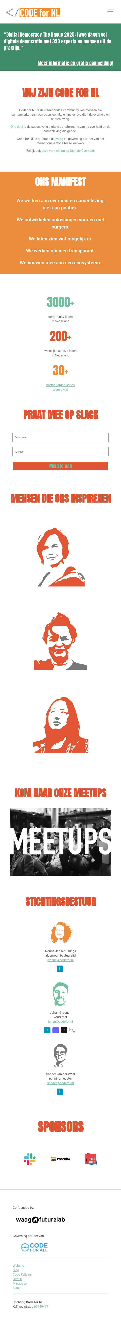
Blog (16, 1270)
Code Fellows (22, 1274)
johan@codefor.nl (60, 1021)
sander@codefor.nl (60, 1083)
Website (18, 1265)
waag (59, 139)
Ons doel (17, 127)
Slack (16, 1288)
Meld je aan (60, 466)
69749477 (41, 1306)
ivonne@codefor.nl (60, 960)
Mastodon (20, 1283)
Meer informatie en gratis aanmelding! (75, 63)
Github (17, 1279)
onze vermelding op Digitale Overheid (68, 151)
